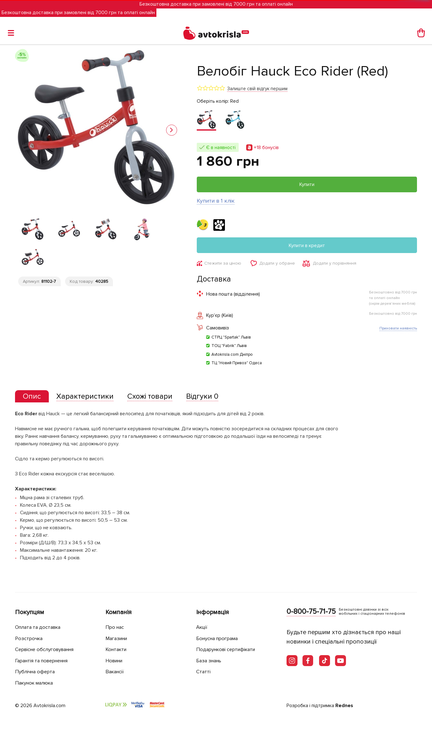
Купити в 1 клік (216, 200)
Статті (203, 672)
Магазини (117, 638)
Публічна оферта (36, 672)
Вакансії (115, 672)
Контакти (117, 649)
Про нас (115, 627)
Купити (306, 184)
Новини (115, 660)
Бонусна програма (219, 638)
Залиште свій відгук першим (257, 88)
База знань (210, 660)
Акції (202, 627)
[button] (171, 130)
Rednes (344, 706)
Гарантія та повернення (44, 660)
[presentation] (32, 397)
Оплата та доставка (39, 627)
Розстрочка (29, 638)
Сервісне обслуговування (47, 649)
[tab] (32, 397)
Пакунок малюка (35, 683)
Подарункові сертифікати (228, 649)
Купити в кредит (307, 245)
